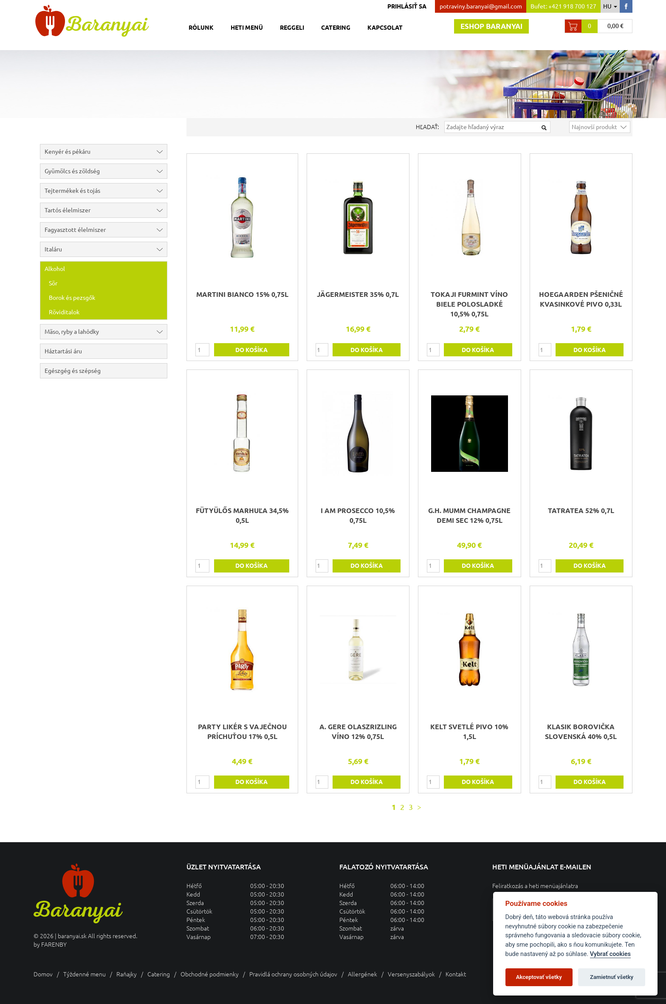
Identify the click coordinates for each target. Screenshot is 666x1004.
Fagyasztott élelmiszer (106, 230)
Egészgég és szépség (73, 370)
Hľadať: (427, 127)
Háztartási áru (63, 351)
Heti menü (247, 27)
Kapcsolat (385, 27)
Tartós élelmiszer (106, 210)
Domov (43, 974)
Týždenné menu (84, 974)
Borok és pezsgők (72, 297)
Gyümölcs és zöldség (106, 171)
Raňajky (126, 974)
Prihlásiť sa (406, 6)
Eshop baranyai (491, 26)
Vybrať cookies (610, 954)
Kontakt (456, 974)
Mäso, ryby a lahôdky (106, 331)
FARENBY (54, 944)
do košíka (251, 350)
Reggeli (292, 27)
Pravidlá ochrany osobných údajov (293, 974)
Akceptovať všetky (539, 977)
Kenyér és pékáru (106, 151)
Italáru (106, 249)
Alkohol (106, 269)
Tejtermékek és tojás (106, 190)
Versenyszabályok (411, 974)
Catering (335, 27)
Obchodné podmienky (210, 974)
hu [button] (610, 6)
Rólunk (201, 27)
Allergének (362, 974)
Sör (53, 283)
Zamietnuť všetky (611, 977)
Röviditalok (64, 312)
